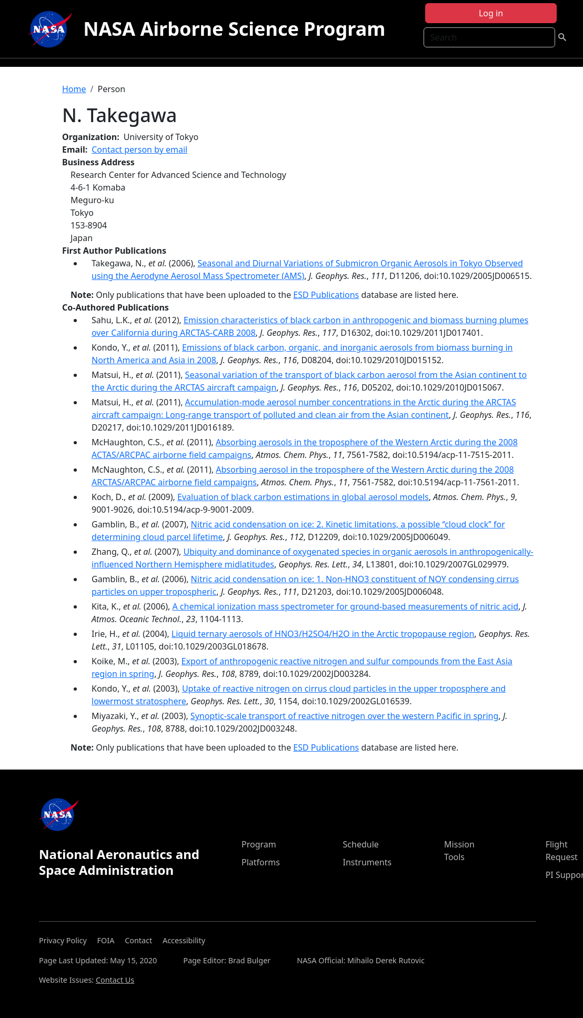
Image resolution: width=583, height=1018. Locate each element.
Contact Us (115, 980)
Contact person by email (139, 149)
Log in (491, 13)
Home (74, 89)
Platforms (261, 862)
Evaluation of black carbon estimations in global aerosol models (303, 497)
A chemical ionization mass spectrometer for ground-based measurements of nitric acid (345, 606)
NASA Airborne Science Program (234, 29)
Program (259, 844)
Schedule (361, 844)
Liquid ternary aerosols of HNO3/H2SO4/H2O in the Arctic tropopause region (323, 634)
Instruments (367, 862)
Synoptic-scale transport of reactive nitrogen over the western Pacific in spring (344, 716)
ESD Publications (326, 295)
